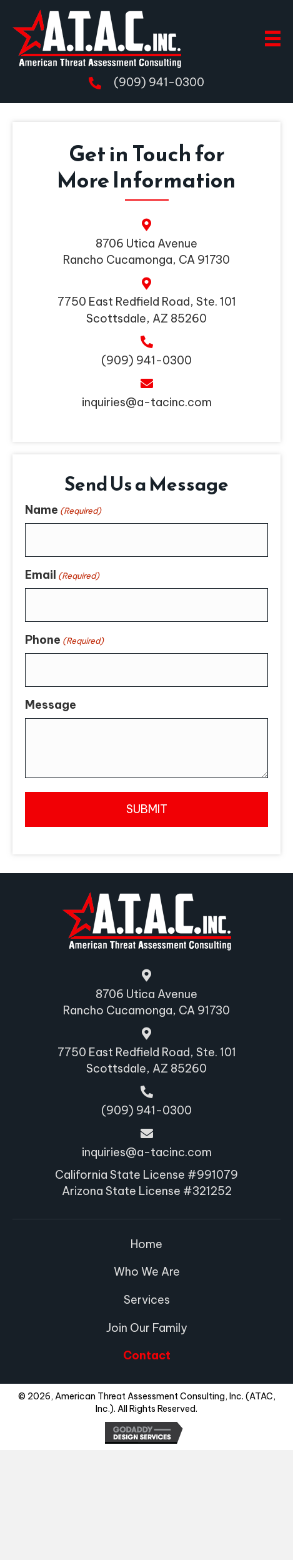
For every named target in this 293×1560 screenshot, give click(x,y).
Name (63, 607)
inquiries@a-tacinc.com (147, 403)
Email (62, 672)
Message (50, 802)
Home (146, 1244)
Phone (64, 737)
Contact (147, 1355)
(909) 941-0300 (159, 82)
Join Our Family (146, 1328)
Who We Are (147, 1271)
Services (147, 1299)
